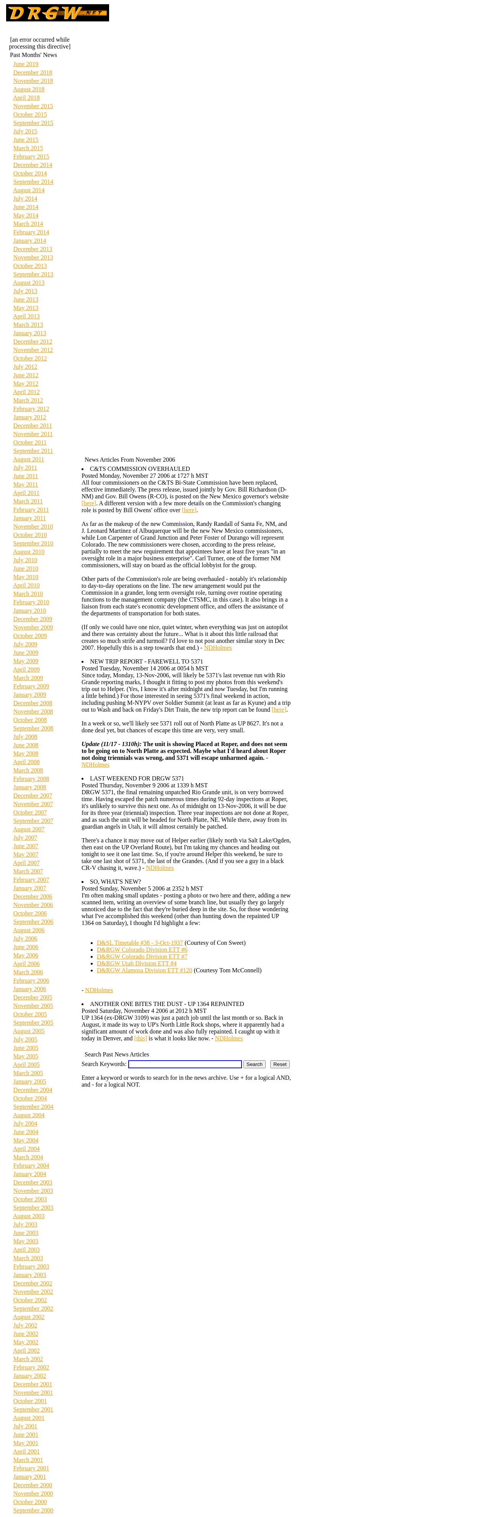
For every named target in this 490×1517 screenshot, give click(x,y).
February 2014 (31, 232)
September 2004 (33, 1106)
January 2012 (29, 417)
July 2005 (25, 1039)
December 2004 (32, 1090)
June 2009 (25, 652)
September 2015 (33, 123)
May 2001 (25, 1443)
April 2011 (26, 493)
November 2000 (33, 1493)
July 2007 (25, 837)
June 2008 (25, 745)
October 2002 (30, 1300)
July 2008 (25, 736)
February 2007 (31, 879)
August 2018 (28, 89)
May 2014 (25, 215)
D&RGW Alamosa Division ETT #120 (144, 970)
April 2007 (26, 863)
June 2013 (25, 299)
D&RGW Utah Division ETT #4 (136, 963)
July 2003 (25, 1224)
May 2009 (25, 661)
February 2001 (31, 1468)
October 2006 (30, 913)
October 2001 (30, 1401)
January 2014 (29, 240)
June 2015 (25, 139)
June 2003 (25, 1233)
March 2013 (28, 324)
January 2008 (29, 787)
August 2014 (28, 190)
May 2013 (25, 308)
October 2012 (30, 358)
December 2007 (32, 795)
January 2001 (29, 1476)
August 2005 (28, 1031)
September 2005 (33, 1022)
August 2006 (28, 930)
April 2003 (26, 1249)
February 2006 (31, 980)
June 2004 (25, 1132)
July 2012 (25, 366)
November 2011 (33, 434)
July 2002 (25, 1325)
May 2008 (25, 753)
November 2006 (33, 905)
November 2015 (33, 106)
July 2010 (25, 560)
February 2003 (31, 1266)
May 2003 (25, 1241)
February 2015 (31, 156)
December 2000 (32, 1485)
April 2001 (26, 1451)
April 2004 (26, 1148)
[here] (89, 503)
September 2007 (33, 821)
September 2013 (33, 274)
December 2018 (32, 72)
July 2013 (25, 291)
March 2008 (28, 770)
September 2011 (33, 451)
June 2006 (25, 947)
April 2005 (26, 1064)
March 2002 (28, 1359)
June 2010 (25, 568)
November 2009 (33, 627)
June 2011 (25, 476)
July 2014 (25, 198)
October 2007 (30, 812)
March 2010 (28, 594)
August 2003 (28, 1216)
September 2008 (33, 728)
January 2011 (29, 518)
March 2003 (28, 1258)
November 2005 (33, 1006)
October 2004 (30, 1098)
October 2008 (30, 720)
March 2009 (28, 678)
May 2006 (25, 955)
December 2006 (32, 896)
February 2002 (31, 1367)
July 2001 (25, 1426)
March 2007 (28, 871)
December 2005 (32, 997)
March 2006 (28, 972)
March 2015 (28, 148)
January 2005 (29, 1081)
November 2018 (33, 81)
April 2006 (26, 963)
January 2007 (29, 888)
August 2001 (28, 1418)
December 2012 (32, 341)
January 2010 (29, 610)
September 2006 (33, 921)
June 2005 (25, 1048)
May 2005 (25, 1056)
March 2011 (28, 501)
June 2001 (25, 1434)
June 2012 (25, 375)
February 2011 (31, 509)
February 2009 (31, 686)
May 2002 (25, 1342)
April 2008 (26, 762)
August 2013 (28, 282)
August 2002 (28, 1317)
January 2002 (29, 1376)
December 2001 (32, 1384)
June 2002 (25, 1333)
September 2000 (33, 1510)
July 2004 (25, 1123)
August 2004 (28, 1115)
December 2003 (32, 1182)
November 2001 (33, 1392)
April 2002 (26, 1350)
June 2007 (25, 846)
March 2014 (28, 224)
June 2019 (25, 64)
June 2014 (25, 207)
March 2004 (28, 1157)
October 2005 (30, 1014)
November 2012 (33, 350)
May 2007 (25, 854)
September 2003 (33, 1207)
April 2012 (26, 392)
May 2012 (25, 383)
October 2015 (30, 114)
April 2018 (26, 97)
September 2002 (33, 1308)
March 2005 (28, 1073)
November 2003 (33, 1191)
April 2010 (26, 585)
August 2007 (28, 829)
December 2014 (32, 165)
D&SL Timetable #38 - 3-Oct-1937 (140, 942)
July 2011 (25, 467)
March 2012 (28, 400)
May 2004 (25, 1140)
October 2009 (30, 636)
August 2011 (28, 459)
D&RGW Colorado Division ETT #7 (142, 956)
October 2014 (30, 173)
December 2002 (32, 1283)
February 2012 (31, 409)
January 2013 (29, 333)
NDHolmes (218, 647)
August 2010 (28, 551)
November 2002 (33, 1291)
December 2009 (32, 619)
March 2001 (28, 1460)
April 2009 (26, 669)
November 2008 (33, 711)
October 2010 (30, 535)
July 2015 (25, 131)
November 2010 (33, 526)
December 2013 (32, 249)
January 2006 (29, 989)
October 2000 (30, 1502)
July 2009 (25, 644)
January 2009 (29, 694)
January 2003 (29, 1275)
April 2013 (26, 316)
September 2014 (33, 181)
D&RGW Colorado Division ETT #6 (142, 949)
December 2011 (32, 425)
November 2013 (33, 257)
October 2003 (30, 1199)
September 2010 (33, 543)
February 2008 (31, 779)
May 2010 (25, 577)
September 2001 (33, 1409)
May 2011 (25, 484)
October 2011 (30, 442)
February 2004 (31, 1165)
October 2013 (30, 266)
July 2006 (25, 938)
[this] (140, 1038)
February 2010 (31, 602)
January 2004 (29, 1174)
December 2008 (32, 703)
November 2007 (33, 804)
